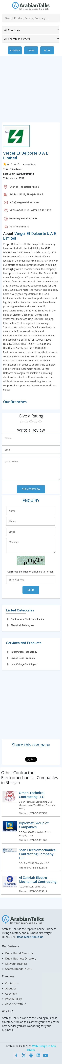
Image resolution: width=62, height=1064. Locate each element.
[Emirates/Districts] (30, 38)
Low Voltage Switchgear (24, 664)
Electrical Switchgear (22, 625)
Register (15, 50)
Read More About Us (30, 937)
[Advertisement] (31, 91)
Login (31, 50)
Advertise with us (15, 1004)
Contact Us (12, 983)
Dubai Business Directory (20, 958)
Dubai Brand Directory (19, 953)
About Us (11, 988)
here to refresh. (45, 571)
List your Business (16, 964)
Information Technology (24, 652)
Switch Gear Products (23, 658)
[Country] (30, 30)
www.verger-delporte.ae (23, 218)
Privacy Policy (13, 999)
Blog (47, 50)
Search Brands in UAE (18, 969)
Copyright (11, 993)
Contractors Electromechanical (28, 619)
